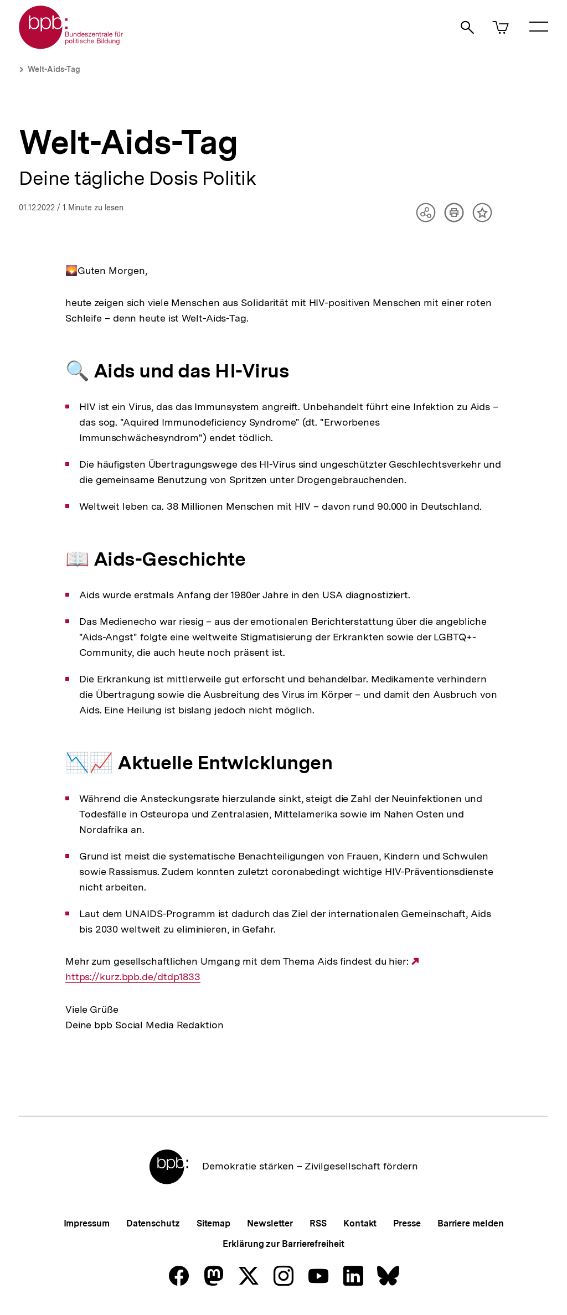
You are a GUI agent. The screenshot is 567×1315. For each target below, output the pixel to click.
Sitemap (213, 1223)
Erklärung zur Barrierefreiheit (283, 1244)
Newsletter (270, 1223)
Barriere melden (470, 1223)
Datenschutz (153, 1223)
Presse (406, 1223)
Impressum (87, 1223)
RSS (318, 1223)
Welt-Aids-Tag (54, 69)
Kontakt (360, 1223)
